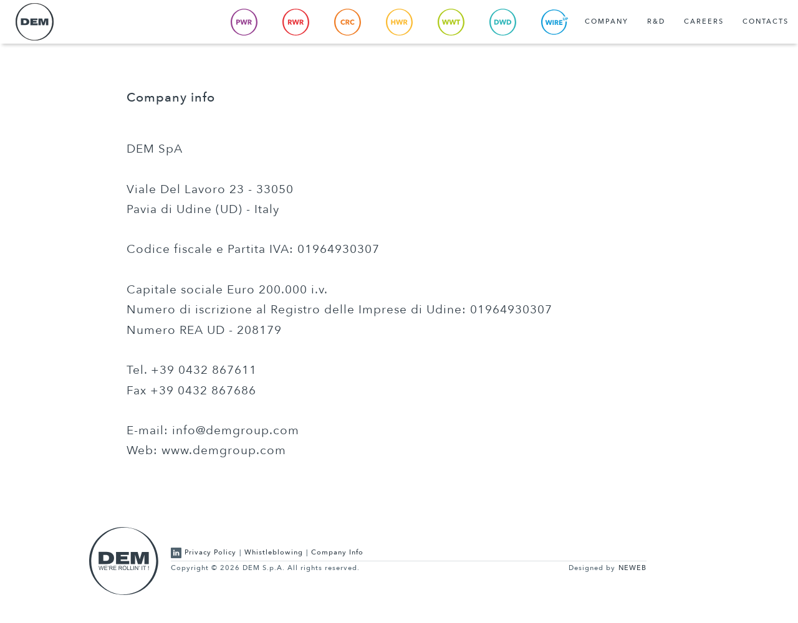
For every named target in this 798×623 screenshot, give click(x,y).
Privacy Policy (210, 552)
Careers (704, 21)
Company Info (337, 552)
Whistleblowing (273, 552)
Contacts (766, 21)
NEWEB (632, 568)
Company (606, 21)
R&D (656, 21)
